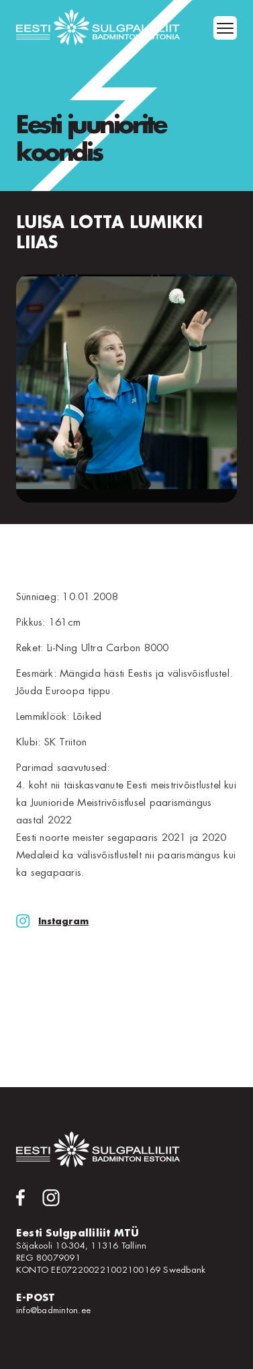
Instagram (52, 921)
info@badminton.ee (53, 1310)
